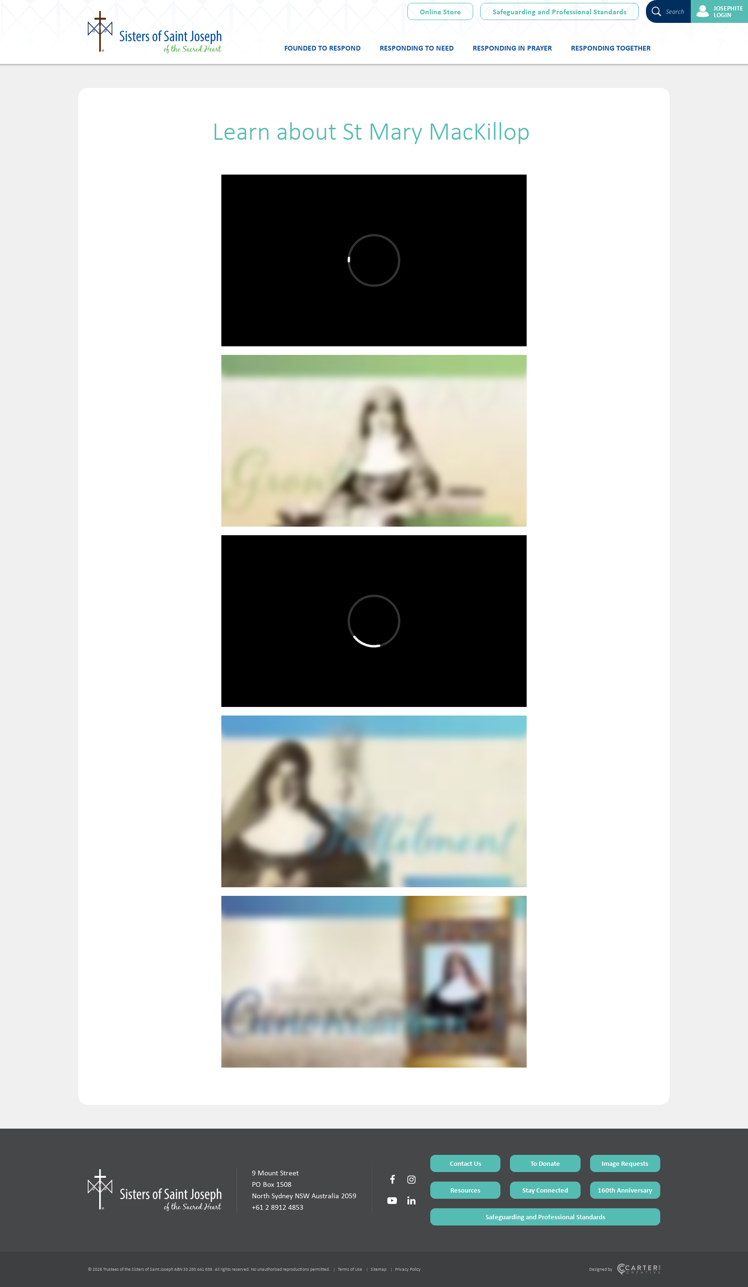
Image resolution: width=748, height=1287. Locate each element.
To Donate (545, 1163)
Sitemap (378, 1269)
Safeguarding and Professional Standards (559, 11)
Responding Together (611, 47)
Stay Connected (545, 1190)
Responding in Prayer (512, 47)
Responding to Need (417, 47)
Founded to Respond (322, 47)
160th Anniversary (625, 1190)
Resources (465, 1190)
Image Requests (625, 1163)
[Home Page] (154, 1190)
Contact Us (465, 1163)
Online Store (440, 11)
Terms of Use (350, 1269)
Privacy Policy (408, 1269)
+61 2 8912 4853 (277, 1207)
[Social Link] (392, 1179)
